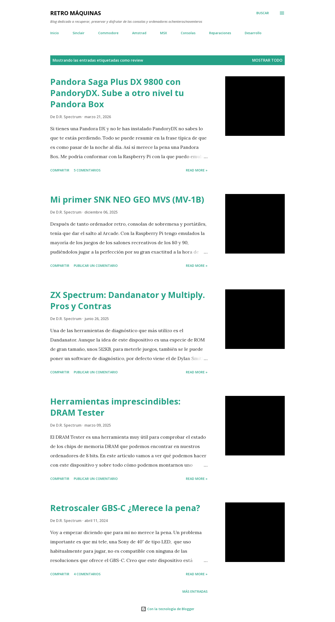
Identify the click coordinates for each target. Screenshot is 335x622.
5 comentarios (87, 170)
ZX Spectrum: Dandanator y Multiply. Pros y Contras (127, 300)
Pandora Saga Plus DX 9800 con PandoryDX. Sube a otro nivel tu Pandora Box (117, 93)
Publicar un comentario (96, 265)
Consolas (188, 33)
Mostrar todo (267, 60)
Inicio (54, 33)
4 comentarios (87, 574)
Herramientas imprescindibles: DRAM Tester (115, 407)
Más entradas (195, 591)
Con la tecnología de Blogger (167, 609)
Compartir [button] (59, 170)
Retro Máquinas (75, 13)
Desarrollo (253, 33)
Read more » (197, 170)
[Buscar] (262, 13)
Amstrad (139, 33)
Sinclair (78, 33)
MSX (163, 33)
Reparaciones (220, 33)
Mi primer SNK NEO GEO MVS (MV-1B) (127, 199)
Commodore (108, 33)
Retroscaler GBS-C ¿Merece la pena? (125, 508)
